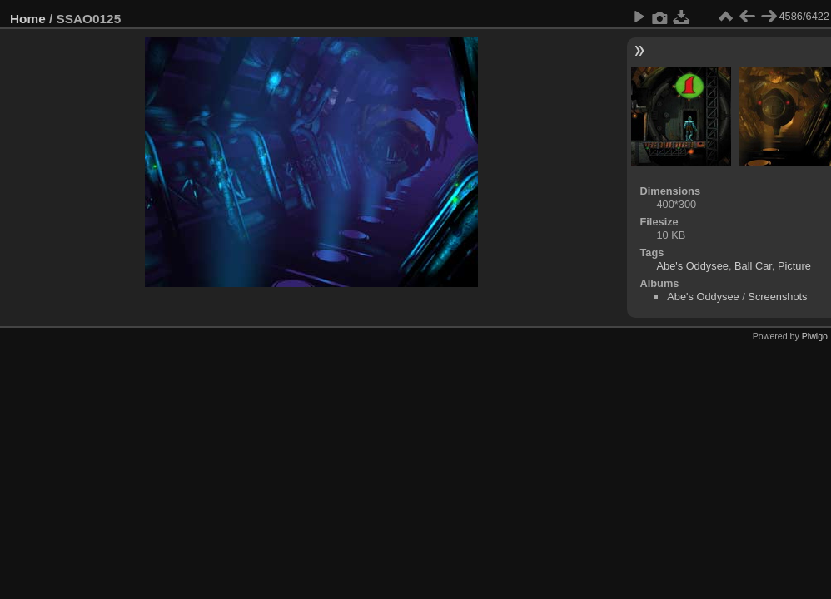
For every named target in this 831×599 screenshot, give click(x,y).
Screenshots (777, 296)
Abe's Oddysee (692, 266)
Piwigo (815, 336)
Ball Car (753, 266)
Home (28, 19)
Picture (794, 266)
